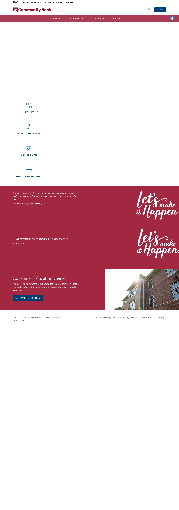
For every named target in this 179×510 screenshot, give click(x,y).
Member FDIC (146, 317)
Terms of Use (18, 320)
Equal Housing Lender (127, 317)
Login (160, 10)
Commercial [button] (77, 18)
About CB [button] (118, 18)
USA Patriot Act (19, 317)
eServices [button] (98, 18)
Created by (161, 317)
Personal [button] (55, 18)
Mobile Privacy (52, 317)
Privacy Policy (35, 317)
